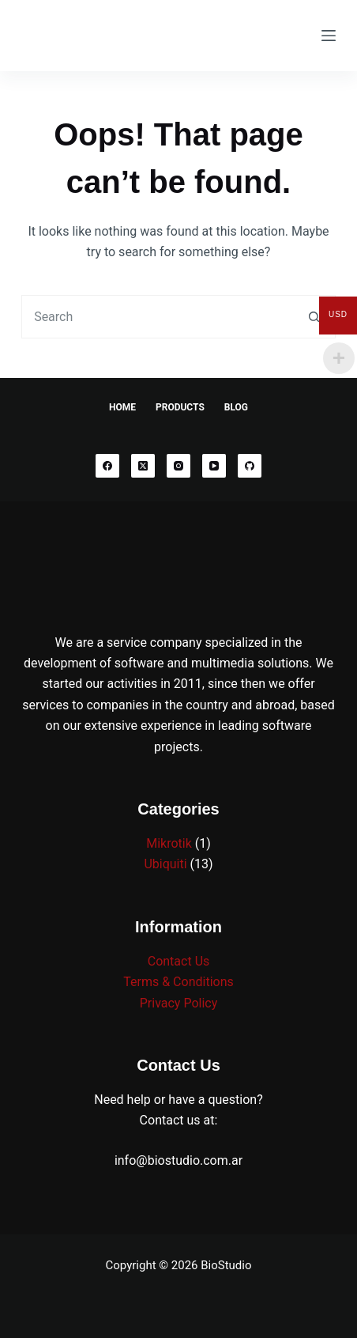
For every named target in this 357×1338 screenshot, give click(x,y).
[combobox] (157, 316)
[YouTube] (214, 466)
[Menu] (328, 35)
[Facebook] (107, 466)
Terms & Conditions (178, 981)
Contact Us (179, 961)
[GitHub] (249, 466)
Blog (236, 407)
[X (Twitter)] (143, 466)
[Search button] (314, 317)
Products (180, 407)
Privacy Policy (179, 1003)
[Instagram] (178, 466)
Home (122, 407)
